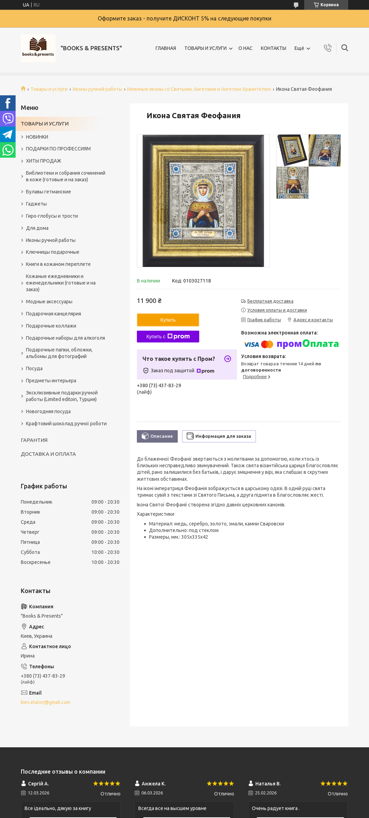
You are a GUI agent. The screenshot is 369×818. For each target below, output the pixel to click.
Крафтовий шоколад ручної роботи (66, 423)
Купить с (168, 336)
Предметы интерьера (51, 380)
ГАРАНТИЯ (34, 440)
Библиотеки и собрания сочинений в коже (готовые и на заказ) (65, 176)
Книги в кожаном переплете (58, 264)
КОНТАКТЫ (273, 48)
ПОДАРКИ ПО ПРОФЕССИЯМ (58, 148)
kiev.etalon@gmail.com (45, 702)
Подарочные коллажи (51, 326)
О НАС (245, 48)
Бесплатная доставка (270, 300)
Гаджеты (36, 204)
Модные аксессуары (49, 301)
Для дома (37, 228)
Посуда (34, 368)
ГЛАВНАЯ (166, 48)
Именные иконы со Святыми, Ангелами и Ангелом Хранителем (199, 89)
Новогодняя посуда (48, 411)
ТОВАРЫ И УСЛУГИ (205, 48)
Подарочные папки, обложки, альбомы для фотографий (59, 353)
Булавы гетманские (48, 191)
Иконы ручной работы (97, 89)
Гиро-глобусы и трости (52, 216)
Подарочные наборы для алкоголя (65, 338)
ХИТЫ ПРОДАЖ (43, 161)
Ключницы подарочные (52, 252)
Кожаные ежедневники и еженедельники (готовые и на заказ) (61, 282)
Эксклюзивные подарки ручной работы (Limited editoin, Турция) (62, 396)
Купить (168, 320)
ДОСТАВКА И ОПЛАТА (48, 454)
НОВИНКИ (37, 137)
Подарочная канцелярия (53, 313)
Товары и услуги (49, 89)
